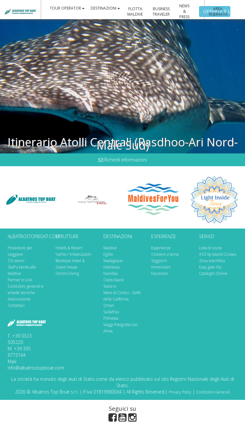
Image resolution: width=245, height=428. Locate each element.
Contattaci (16, 305)
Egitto (108, 254)
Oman (108, 305)
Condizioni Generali (213, 392)
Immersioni (161, 267)
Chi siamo (16, 260)
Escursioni (159, 273)
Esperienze (161, 248)
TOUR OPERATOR (67, 8)
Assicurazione (19, 299)
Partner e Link (20, 280)
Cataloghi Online (213, 273)
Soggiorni (159, 260)
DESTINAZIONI (105, 8)
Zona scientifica (212, 260)
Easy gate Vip (210, 267)
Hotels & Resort (69, 248)
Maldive (110, 248)
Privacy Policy (180, 392)
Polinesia (110, 318)
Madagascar (113, 260)
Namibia (110, 273)
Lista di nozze (210, 248)
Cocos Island (113, 280)
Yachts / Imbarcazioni (73, 254)
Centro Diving (67, 273)
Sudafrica (111, 312)
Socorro (109, 286)
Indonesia (111, 267)
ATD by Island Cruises (217, 254)
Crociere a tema (165, 254)
